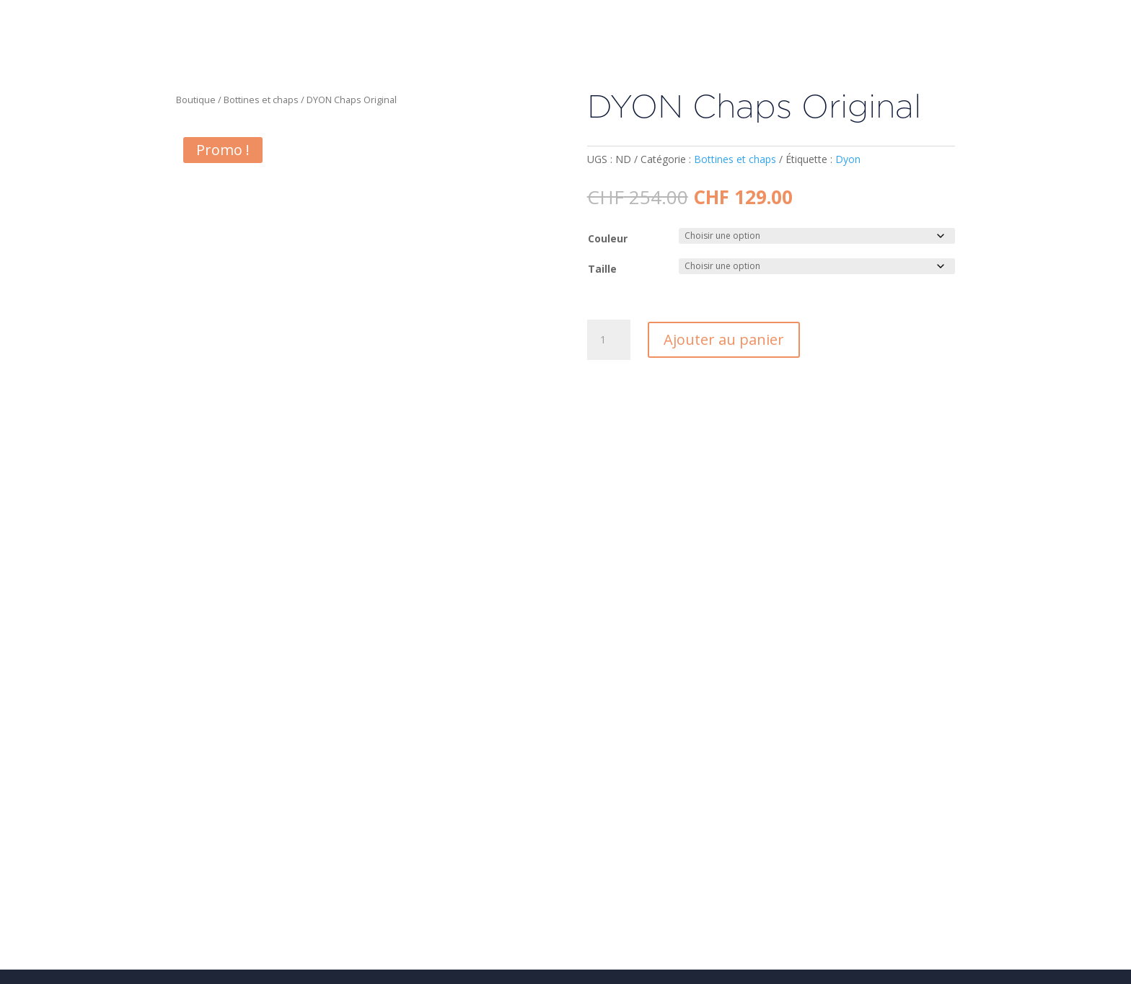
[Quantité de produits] (608, 340)
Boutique (196, 99)
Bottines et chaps (261, 99)
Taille (602, 269)
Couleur (608, 238)
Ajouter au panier (724, 339)
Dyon (848, 159)
